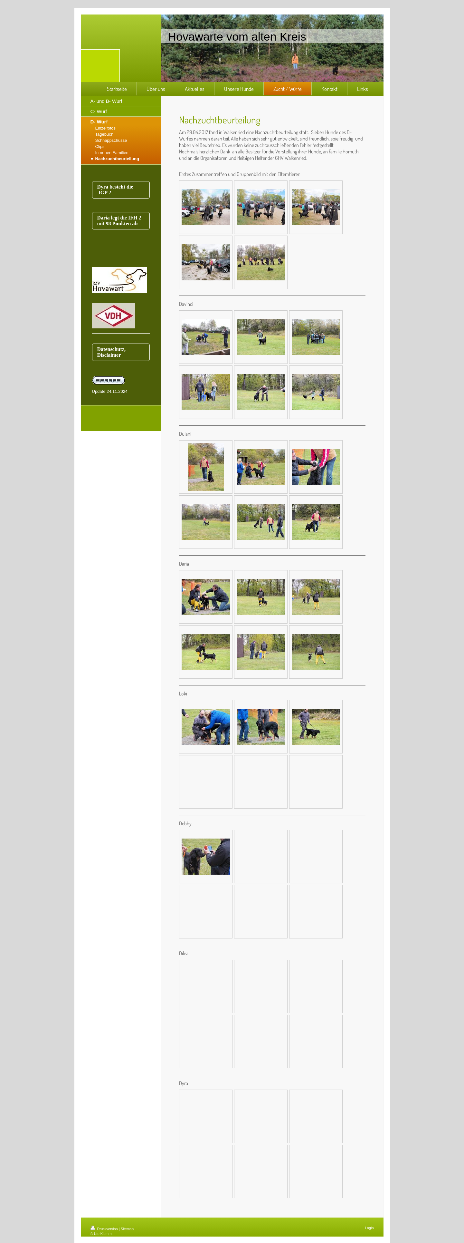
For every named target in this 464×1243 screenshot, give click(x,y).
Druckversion (104, 1229)
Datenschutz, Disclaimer (111, 352)
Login (369, 1228)
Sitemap (127, 1229)
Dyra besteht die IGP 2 (116, 189)
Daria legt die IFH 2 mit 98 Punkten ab (119, 220)
